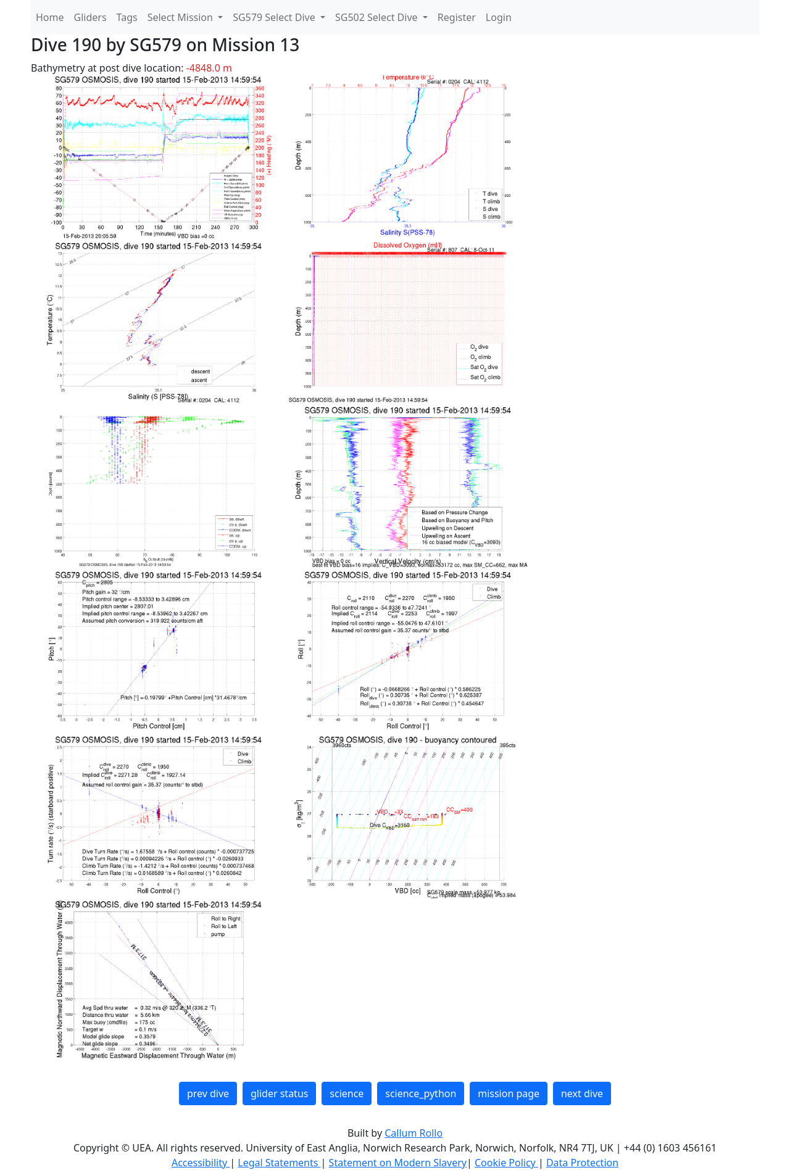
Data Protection (582, 1162)
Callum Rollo (414, 1133)
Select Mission (181, 17)
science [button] (347, 1093)
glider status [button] (279, 1093)
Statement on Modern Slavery (398, 1162)
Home (50, 17)
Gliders (90, 17)
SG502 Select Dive (377, 17)
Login (499, 17)
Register (457, 17)
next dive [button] (582, 1093)
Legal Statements (279, 1162)
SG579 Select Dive (275, 17)
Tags (127, 17)
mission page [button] (508, 1093)
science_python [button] (420, 1093)
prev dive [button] (208, 1093)
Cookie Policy (506, 1162)
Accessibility (201, 1162)
